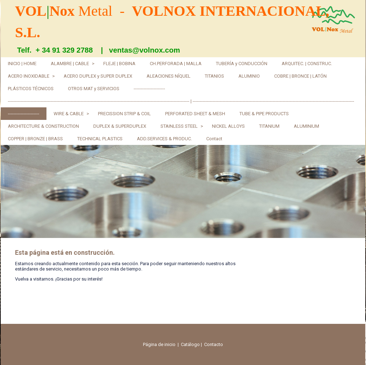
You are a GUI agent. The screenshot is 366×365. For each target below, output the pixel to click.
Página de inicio (159, 344)
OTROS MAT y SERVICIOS (93, 88)
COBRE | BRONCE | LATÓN (300, 76)
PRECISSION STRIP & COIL (124, 113)
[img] (183, 191)
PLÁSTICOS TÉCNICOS (31, 88)
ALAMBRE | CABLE (70, 63)
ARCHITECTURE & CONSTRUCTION (43, 126)
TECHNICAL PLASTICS (100, 138)
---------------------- (149, 88)
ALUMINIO (249, 76)
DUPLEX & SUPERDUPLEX (119, 126)
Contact (214, 138)
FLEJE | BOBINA (119, 63)
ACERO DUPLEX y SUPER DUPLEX (98, 76)
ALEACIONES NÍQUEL (169, 76)
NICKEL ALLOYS (228, 126)
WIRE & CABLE (69, 113)
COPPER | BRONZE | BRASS (35, 138)
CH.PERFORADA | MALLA (176, 63)
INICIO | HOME (22, 63)
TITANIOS (214, 76)
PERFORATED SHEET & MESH (195, 113)
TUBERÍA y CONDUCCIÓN (241, 63)
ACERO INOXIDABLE (28, 76)
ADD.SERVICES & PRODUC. (164, 138)
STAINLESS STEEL (179, 126)
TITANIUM (269, 126)
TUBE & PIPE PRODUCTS (264, 113)
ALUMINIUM (306, 126)
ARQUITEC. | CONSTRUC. (307, 63)
